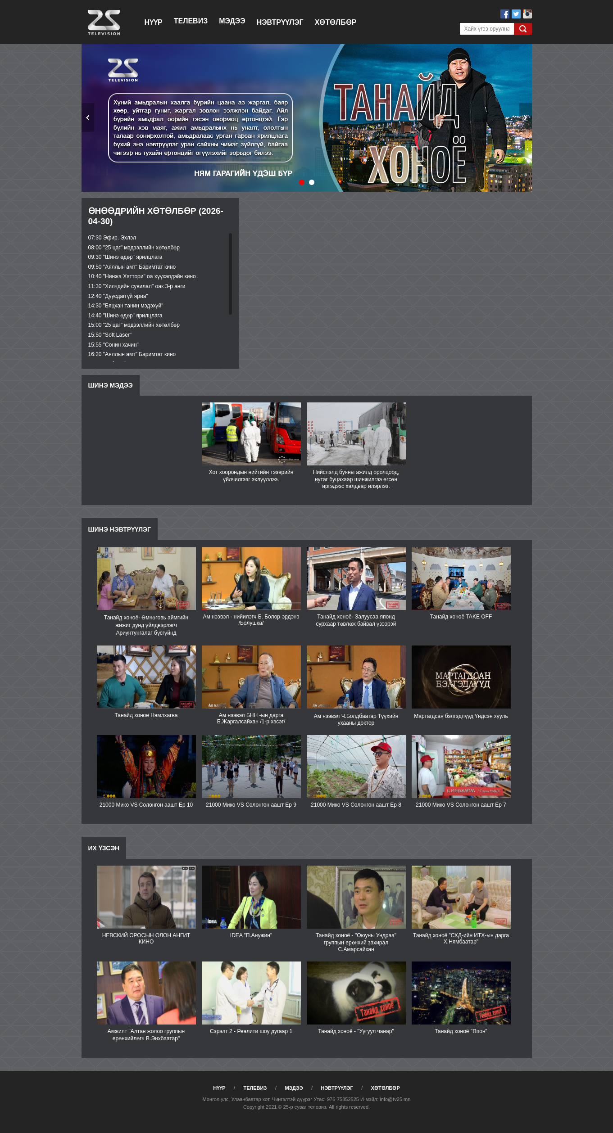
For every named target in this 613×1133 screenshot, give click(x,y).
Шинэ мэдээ (110, 385)
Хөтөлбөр (336, 22)
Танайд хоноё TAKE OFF (461, 617)
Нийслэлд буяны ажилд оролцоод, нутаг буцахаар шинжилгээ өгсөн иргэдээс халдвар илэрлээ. (356, 479)
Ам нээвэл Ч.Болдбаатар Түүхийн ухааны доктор (356, 719)
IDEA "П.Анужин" (251, 935)
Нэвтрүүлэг (280, 22)
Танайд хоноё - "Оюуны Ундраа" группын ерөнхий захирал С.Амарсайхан (356, 942)
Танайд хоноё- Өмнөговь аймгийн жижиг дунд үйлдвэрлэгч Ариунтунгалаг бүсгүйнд (146, 625)
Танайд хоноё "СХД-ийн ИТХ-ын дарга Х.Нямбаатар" (461, 938)
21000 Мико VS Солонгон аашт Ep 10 (146, 805)
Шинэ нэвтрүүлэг (119, 529)
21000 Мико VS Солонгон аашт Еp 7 (461, 805)
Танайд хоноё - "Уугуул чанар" (356, 1031)
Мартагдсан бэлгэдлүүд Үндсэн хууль (461, 716)
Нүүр (154, 22)
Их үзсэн (104, 848)
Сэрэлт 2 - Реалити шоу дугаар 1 (251, 1031)
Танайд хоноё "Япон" (461, 1031)
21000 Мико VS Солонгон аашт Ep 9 (251, 805)
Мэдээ (232, 21)
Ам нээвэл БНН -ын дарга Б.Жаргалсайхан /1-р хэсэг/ (251, 718)
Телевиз (191, 21)
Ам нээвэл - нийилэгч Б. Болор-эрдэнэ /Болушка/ (251, 620)
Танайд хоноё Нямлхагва (146, 715)
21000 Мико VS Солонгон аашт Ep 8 (356, 805)
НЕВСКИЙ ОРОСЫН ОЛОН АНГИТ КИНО (146, 938)
